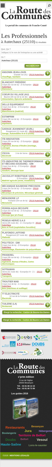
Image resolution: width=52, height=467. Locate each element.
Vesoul (42, 439)
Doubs (10, 439)
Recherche (49, 5)
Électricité (6, 156)
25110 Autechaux (36, 75)
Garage (5, 133)
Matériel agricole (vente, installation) (18, 181)
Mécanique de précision (13, 193)
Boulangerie (9, 433)
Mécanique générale (34, 193)
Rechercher (32, 66)
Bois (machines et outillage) (14, 288)
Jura (28, 431)
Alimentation (8, 99)
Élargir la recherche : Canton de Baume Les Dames (26, 320)
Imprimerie (7, 123)
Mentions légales (19, 455)
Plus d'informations (47, 73)
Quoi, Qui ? (6, 49)
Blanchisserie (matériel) (13, 111)
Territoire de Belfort (31, 435)
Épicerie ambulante (23, 99)
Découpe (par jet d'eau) (12, 215)
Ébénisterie (7, 89)
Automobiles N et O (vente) (22, 133)
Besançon (37, 426)
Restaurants (15, 427)
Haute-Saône (11, 444)
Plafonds (6, 237)
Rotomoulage (8, 249)
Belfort (24, 439)
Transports (7, 276)
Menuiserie (7, 203)
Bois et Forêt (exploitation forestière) (18, 227)
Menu (3, 5)
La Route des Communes (26, 13)
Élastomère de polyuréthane (28, 249)
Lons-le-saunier (38, 445)
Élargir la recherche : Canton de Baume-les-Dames (27, 312)
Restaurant (7, 306)
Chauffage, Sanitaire (11, 77)
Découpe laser (17, 170)
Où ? (3, 57)
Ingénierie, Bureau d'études (14, 262)
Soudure (6, 170)
